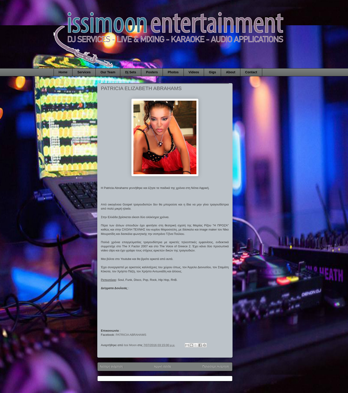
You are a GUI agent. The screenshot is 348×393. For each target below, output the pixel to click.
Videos (194, 72)
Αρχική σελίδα (162, 366)
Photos (173, 72)
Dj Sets (130, 72)
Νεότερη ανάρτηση (111, 366)
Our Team (108, 72)
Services (84, 72)
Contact (251, 72)
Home (63, 72)
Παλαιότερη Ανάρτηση (216, 366)
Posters (152, 72)
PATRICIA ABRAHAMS (131, 334)
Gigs (212, 72)
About (230, 72)
